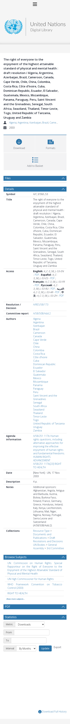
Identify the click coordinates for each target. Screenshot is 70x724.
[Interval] (26, 648)
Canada (37, 336)
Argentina (23, 122)
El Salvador (39, 371)
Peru (35, 392)
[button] (51, 143)
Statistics (11, 617)
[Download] (19, 143)
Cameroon (56, 122)
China (36, 346)
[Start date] (31, 632)
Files (8, 178)
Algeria (12, 122)
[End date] (28, 640)
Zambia (37, 430)
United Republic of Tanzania (49, 423)
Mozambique (40, 381)
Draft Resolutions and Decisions (48, 539)
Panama (37, 385)
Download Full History (52, 712)
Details (9, 189)
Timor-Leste (40, 416)
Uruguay (37, 427)
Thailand (38, 413)
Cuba (36, 360)
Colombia (38, 350)
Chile (36, 343)
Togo (36, 420)
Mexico (37, 378)
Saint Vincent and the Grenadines (45, 397)
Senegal (37, 402)
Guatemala (39, 374)
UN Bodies (39, 544)
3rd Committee (55, 548)
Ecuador (38, 367)
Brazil (45, 122)
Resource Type (41, 530)
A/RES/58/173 (40, 304)
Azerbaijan (35, 122)
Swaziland (38, 409)
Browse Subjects (16, 557)
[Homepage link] (35, 26)
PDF (37, 274)
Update (45, 648)
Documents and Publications (42, 536)
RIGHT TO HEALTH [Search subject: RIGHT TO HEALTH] (17, 593)
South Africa (40, 406)
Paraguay (38, 388)
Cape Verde (39, 339)
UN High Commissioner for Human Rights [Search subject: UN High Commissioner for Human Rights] (31, 579)
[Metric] (30, 624)
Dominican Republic (44, 364)
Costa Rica (39, 353)
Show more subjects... (15, 599)
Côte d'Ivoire (40, 357)
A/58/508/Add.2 (42, 313)
